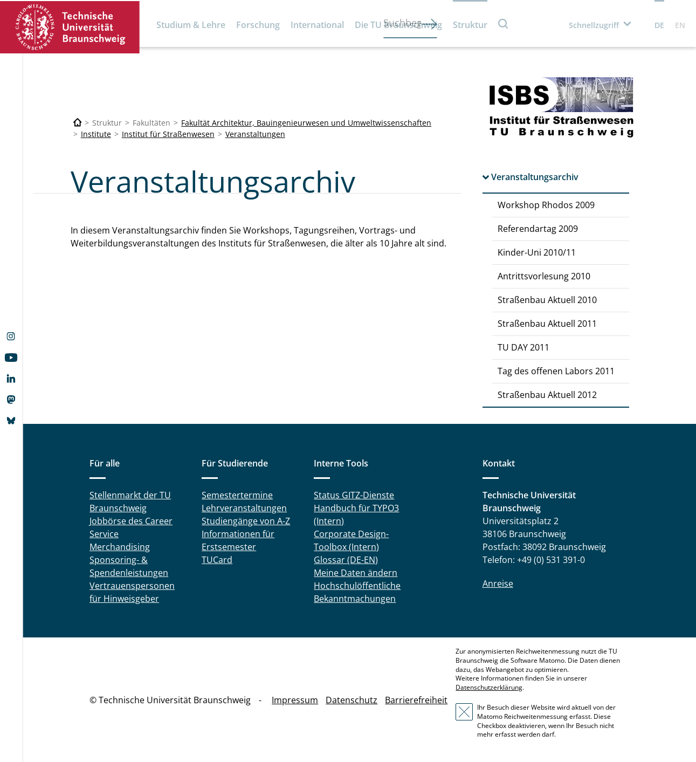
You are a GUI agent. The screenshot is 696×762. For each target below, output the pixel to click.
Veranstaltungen (255, 134)
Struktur (470, 25)
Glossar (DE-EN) (346, 560)
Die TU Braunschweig (398, 25)
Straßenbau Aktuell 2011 (547, 323)
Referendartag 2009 (538, 229)
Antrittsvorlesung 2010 (544, 276)
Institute (96, 134)
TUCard (217, 560)
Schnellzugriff (594, 25)
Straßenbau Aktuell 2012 (547, 395)
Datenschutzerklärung (489, 687)
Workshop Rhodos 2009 (546, 205)
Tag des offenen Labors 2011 (556, 371)
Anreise (498, 583)
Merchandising (119, 547)
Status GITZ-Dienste (354, 495)
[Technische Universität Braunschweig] (77, 123)
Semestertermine (237, 495)
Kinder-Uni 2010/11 (537, 252)
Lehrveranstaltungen (244, 508)
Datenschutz (351, 700)
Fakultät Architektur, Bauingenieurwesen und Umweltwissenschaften (306, 123)
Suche (503, 23)
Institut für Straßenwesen (168, 134)
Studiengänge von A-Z (246, 521)
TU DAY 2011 (523, 347)
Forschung (258, 25)
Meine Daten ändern (355, 573)
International (317, 25)
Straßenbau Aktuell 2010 (547, 300)
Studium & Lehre (190, 25)
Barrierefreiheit (416, 700)
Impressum (295, 700)
